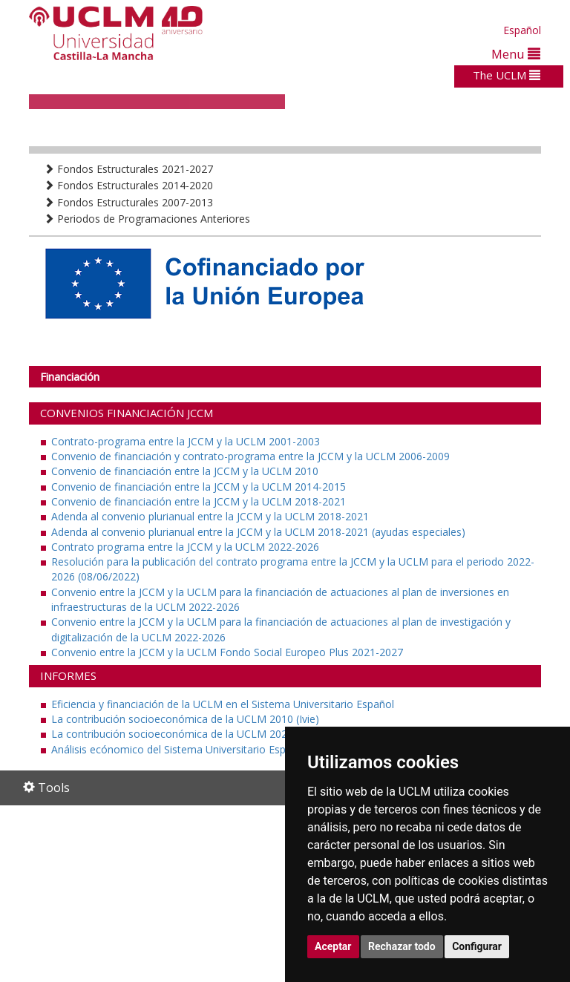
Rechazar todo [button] (402, 946)
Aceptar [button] (333, 946)
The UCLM (506, 75)
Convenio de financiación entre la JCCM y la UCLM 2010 (184, 471)
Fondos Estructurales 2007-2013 (128, 202)
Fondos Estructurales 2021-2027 (128, 169)
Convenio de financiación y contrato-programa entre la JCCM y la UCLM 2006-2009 (250, 456)
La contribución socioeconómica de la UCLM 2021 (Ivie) (185, 734)
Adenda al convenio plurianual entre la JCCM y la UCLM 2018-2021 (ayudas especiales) (258, 532)
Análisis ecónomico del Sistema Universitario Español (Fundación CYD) (220, 749)
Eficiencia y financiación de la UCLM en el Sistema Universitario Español (222, 704)
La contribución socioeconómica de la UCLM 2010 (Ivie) (185, 719)
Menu (515, 53)
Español (522, 30)
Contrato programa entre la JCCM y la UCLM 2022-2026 (185, 547)
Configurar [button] (477, 946)
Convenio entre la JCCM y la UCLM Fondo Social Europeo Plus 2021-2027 (227, 652)
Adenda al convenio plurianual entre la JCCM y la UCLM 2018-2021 (210, 516)
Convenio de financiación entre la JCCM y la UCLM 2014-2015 (198, 486)
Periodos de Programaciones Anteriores (147, 219)
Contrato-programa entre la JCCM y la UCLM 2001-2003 (185, 441)
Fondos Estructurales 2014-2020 (128, 185)
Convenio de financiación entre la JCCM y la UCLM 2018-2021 (198, 501)
